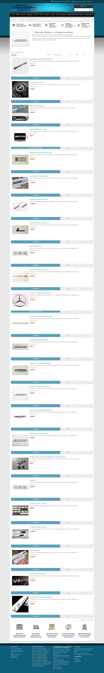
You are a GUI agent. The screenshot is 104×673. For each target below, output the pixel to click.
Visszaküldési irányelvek (16, 650)
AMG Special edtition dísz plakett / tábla (41, 152)
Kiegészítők (88, 14)
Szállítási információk (16, 654)
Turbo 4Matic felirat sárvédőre (38, 503)
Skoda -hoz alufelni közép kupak (39, 657)
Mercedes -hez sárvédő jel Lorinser (39, 433)
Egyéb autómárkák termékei (75, 14)
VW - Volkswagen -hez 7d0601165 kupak (41, 663)
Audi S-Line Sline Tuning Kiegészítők (61, 649)
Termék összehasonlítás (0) (17, 52)
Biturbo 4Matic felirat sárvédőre (38, 199)
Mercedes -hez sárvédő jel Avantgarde (40, 386)
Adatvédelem (14, 657)
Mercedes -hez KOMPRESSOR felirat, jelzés (41, 316)
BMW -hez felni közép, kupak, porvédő (83, 648)
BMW (18, 14)
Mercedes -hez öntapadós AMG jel (39, 340)
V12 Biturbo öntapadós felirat (38, 527)
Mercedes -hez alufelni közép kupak (40, 653)
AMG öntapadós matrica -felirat (38, 129)
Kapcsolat (76, 658)
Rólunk (12, 653)
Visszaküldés (77, 660)
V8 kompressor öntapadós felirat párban (41, 597)
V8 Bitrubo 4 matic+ (35, 550)
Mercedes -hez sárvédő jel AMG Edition (40, 363)
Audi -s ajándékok (57, 667)
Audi (13, 14)
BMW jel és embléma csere (17, 651)
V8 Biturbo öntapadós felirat (37, 573)
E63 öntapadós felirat (36, 246)
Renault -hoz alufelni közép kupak (61, 661)
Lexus (23, 14)
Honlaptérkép (77, 661)
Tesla (41, 14)
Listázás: (77, 54)
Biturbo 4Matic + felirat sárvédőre (39, 176)
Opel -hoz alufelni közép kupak (39, 654)
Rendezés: (49, 54)
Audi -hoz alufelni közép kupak (39, 648)
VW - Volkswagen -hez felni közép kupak (41, 661)
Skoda (52, 14)
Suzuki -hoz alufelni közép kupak (39, 658)
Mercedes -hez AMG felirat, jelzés (39, 269)
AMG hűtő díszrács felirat (37, 106)
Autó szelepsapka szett (58, 660)
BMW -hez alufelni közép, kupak (39, 651)
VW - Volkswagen (61, 14)
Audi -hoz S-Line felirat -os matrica (61, 651)
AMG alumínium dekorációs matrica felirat (41, 59)
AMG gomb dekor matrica (37, 82)
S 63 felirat (33, 480)
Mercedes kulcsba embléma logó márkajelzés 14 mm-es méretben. (48, 457)
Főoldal (14, 19)
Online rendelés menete (16, 648)
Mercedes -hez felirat (32, 19)
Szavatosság (14, 656)
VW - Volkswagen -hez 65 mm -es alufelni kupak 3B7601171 (40, 665)
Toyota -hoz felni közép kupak (81, 653)
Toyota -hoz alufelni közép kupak (40, 660)
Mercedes (29, 14)
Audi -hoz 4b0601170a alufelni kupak (40, 650)
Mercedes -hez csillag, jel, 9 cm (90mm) (40, 293)
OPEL (35, 14)
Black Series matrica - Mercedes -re (39, 223)
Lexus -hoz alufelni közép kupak (39, 656)
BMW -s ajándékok (57, 668)
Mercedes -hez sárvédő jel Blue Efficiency (41, 410)
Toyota (47, 14)
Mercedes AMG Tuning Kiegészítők (61, 655)
